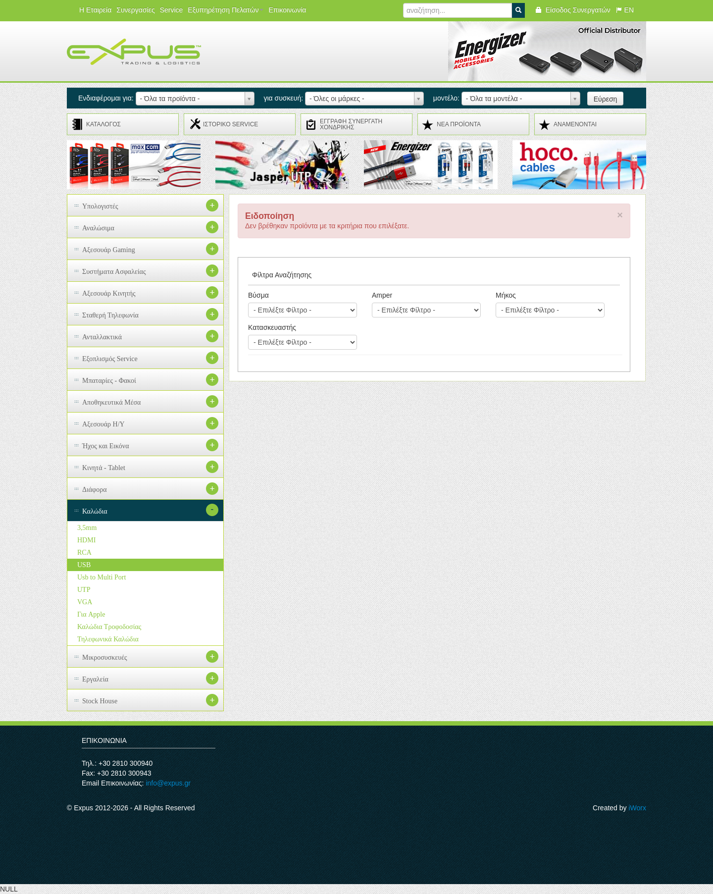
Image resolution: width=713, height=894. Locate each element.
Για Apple (91, 614)
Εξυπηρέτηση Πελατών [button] (225, 10)
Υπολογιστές (100, 206)
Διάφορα (94, 489)
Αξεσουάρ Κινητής (109, 293)
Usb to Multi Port (101, 577)
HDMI (86, 540)
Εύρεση (605, 99)
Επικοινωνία (287, 10)
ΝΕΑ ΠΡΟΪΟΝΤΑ (459, 124)
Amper (382, 295)
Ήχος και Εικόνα (105, 446)
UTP (83, 589)
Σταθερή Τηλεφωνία (110, 315)
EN (624, 10)
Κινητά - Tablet (103, 468)
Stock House (99, 701)
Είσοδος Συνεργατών (573, 10)
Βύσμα (258, 295)
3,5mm (87, 527)
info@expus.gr (168, 783)
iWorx (637, 808)
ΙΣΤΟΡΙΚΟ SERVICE (230, 124)
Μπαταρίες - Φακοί (109, 380)
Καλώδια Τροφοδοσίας (109, 627)
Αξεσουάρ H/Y (103, 424)
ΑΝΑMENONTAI (575, 124)
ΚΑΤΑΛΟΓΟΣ (103, 124)
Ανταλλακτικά (102, 337)
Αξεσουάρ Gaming (108, 250)
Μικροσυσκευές (104, 657)
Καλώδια (94, 511)
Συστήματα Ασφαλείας (114, 271)
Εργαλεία (95, 679)
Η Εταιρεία (95, 10)
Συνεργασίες (135, 10)
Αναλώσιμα (98, 228)
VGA (84, 602)
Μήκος (506, 295)
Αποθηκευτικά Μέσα (111, 402)
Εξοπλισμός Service (110, 359)
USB (84, 565)
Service (171, 10)
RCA (84, 552)
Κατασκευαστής (272, 327)
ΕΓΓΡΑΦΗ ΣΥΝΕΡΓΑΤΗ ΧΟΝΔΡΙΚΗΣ (351, 124)
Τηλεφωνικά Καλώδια (108, 639)
